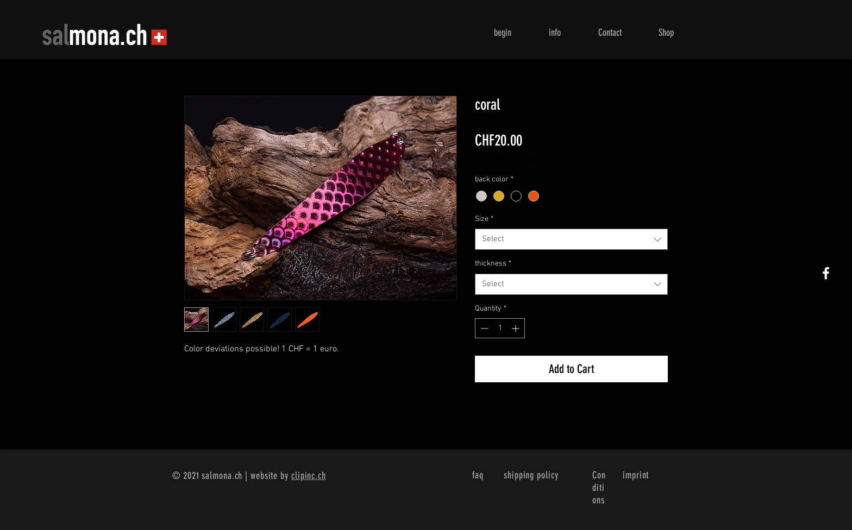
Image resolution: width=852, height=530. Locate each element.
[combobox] (571, 239)
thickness (493, 263)
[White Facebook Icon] (826, 273)
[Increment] (516, 328)
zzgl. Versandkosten (507, 160)
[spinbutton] (500, 328)
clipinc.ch (308, 476)
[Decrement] (483, 328)
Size (484, 219)
